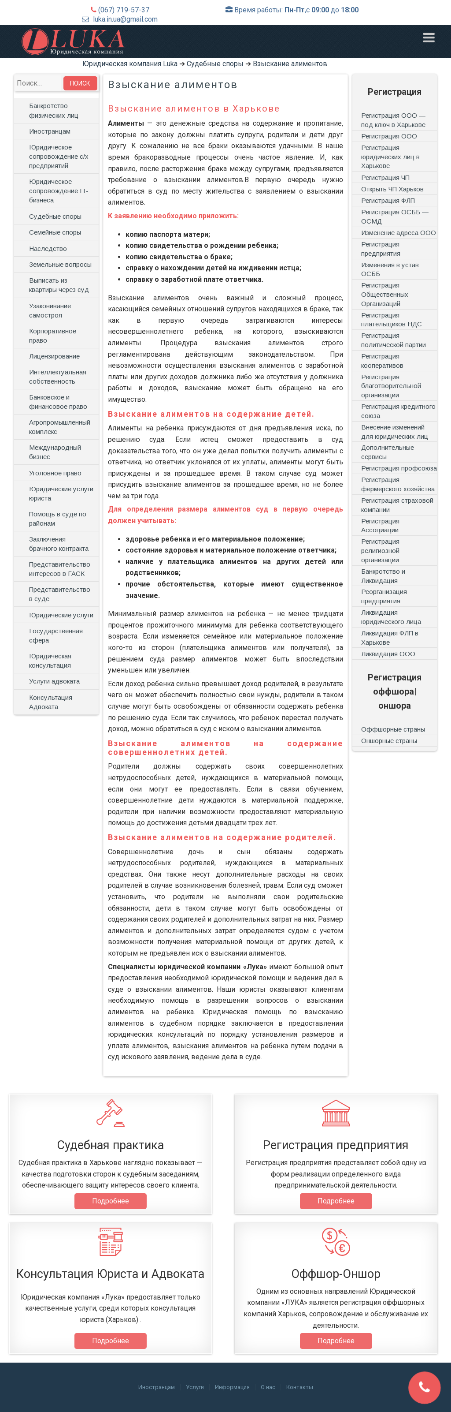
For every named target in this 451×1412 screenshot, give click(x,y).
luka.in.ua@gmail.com (125, 19)
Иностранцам (156, 1387)
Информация (232, 1387)
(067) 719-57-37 (123, 10)
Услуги (195, 1387)
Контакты (299, 1387)
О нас (268, 1387)
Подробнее (110, 1201)
